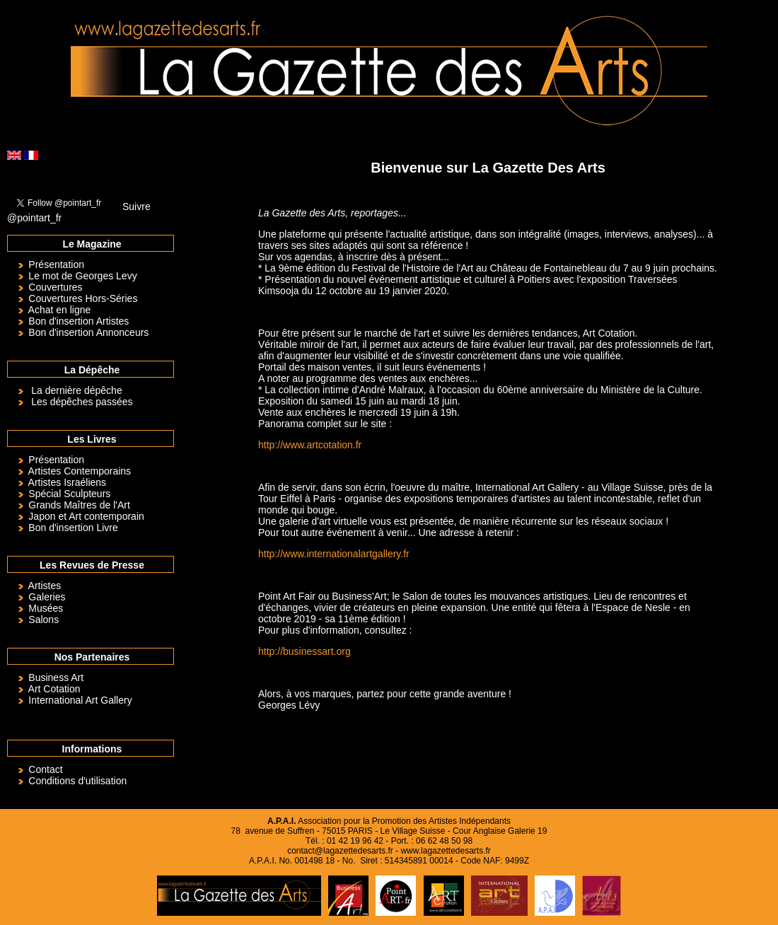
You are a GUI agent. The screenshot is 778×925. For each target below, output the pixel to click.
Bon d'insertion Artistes (78, 321)
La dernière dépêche (76, 390)
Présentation (56, 264)
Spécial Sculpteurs (69, 493)
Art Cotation (54, 688)
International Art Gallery (80, 700)
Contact (45, 769)
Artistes (45, 585)
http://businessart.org (304, 651)
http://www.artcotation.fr (309, 444)
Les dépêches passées (81, 401)
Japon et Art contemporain (86, 516)
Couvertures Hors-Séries (82, 298)
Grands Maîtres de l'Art (79, 505)
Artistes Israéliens (67, 482)
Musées (45, 608)
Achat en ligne (59, 309)
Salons (43, 619)
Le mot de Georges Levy (82, 275)
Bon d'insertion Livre (72, 527)
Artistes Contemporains (80, 471)
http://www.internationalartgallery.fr (334, 553)
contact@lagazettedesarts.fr (340, 851)
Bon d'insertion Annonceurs (88, 332)
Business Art (55, 677)
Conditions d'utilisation (77, 780)
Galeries (46, 597)
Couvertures (55, 287)
